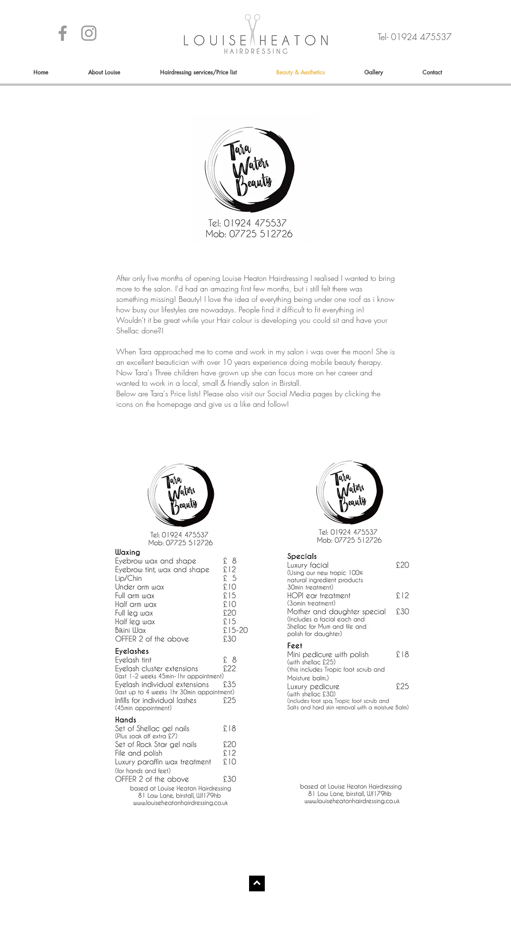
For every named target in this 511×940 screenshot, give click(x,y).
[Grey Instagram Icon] (89, 33)
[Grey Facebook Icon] (62, 33)
